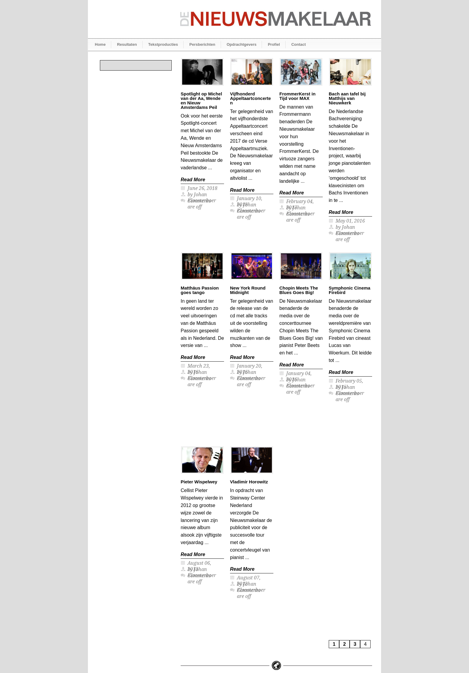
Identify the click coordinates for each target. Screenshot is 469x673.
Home (100, 44)
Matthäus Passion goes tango (200, 290)
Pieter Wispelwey (199, 481)
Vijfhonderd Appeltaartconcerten (250, 98)
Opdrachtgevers (242, 44)
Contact (298, 44)
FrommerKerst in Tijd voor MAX (297, 96)
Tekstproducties (163, 44)
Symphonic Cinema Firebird (349, 290)
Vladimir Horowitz (249, 481)
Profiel (274, 44)
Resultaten (127, 44)
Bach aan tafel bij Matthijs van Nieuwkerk (347, 98)
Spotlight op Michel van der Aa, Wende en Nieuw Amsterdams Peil (201, 100)
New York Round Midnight (248, 290)
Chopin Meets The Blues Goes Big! (298, 290)
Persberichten (202, 44)
